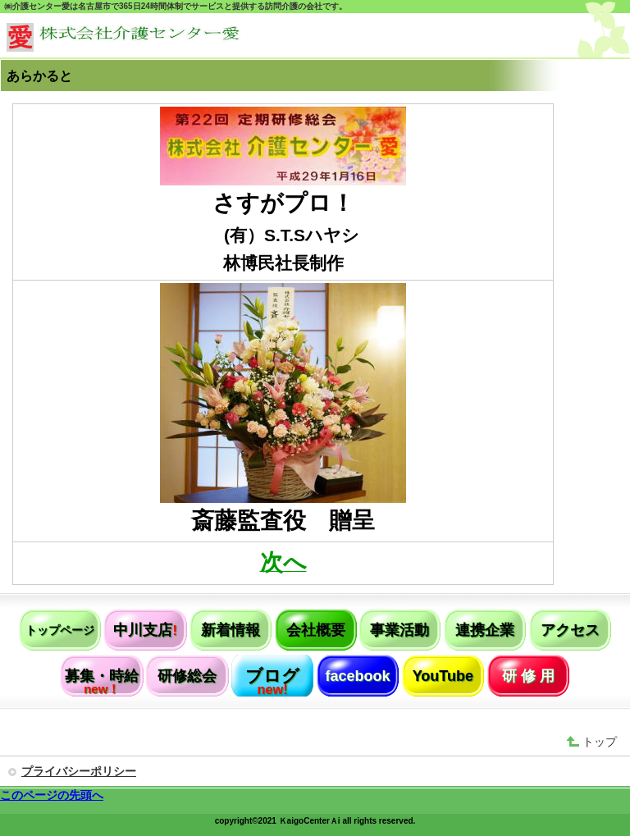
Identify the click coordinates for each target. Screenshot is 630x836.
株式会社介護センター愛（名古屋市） (130, 37)
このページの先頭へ (51, 795)
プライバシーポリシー (78, 771)
